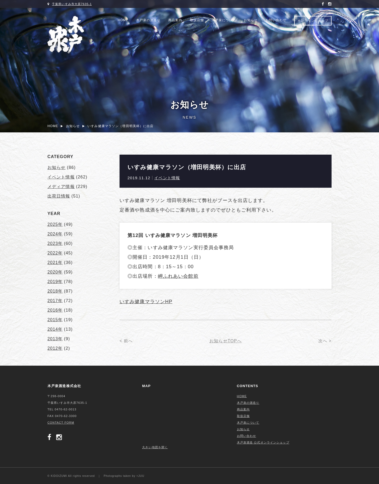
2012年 (55, 348)
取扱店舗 (197, 20)
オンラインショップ (312, 21)
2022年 (55, 253)
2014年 (55, 329)
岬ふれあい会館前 (178, 276)
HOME (123, 20)
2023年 (55, 243)
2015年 (55, 319)
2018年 (55, 291)
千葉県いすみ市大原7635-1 (72, 4)
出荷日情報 (58, 196)
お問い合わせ (276, 20)
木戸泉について (224, 20)
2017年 (55, 300)
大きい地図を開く (155, 447)
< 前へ (126, 341)
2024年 (55, 234)
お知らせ (251, 20)
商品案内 (175, 20)
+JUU (140, 475)
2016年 (55, 310)
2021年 (55, 262)
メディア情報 (61, 186)
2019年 (55, 281)
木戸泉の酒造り (148, 20)
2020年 (55, 272)
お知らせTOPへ (225, 341)
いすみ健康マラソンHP (146, 301)
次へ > (325, 341)
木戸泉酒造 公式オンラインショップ (263, 442)
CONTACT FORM (60, 422)
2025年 (55, 224)
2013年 (55, 339)
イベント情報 (167, 178)
